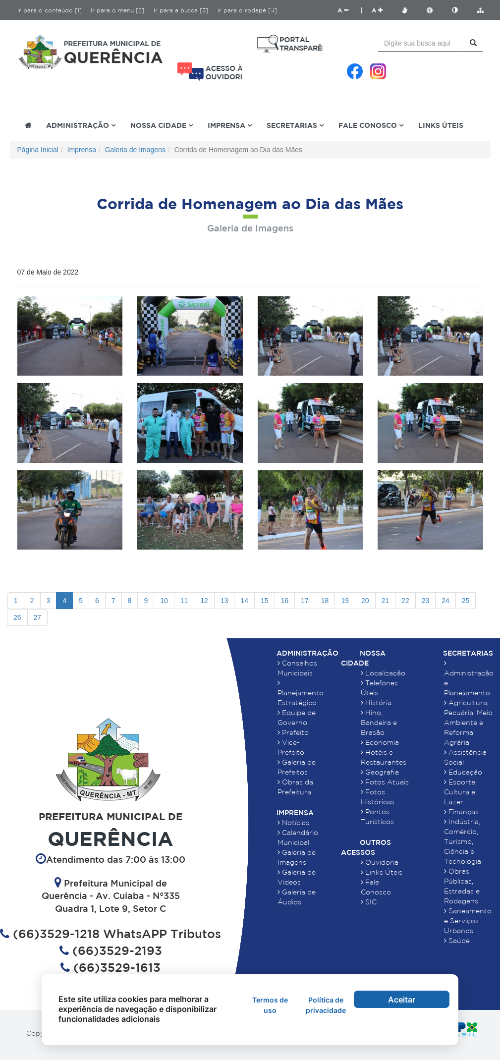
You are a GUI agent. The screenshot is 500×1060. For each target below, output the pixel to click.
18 (325, 601)
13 (224, 601)
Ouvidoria (379, 862)
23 (426, 601)
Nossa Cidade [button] (161, 125)
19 (345, 601)
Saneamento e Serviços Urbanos (468, 921)
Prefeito (293, 732)
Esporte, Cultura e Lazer (460, 792)
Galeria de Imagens (135, 150)
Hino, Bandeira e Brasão (379, 722)
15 (265, 601)
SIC (369, 902)
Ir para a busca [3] (181, 10)
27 (38, 617)
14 (244, 601)
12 (204, 601)
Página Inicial (37, 150)
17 (305, 601)
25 (466, 601)
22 (405, 601)
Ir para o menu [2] (117, 10)
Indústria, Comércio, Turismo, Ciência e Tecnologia (462, 841)
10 (164, 601)
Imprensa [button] (230, 125)
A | (349, 10)
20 (365, 601)
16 (285, 601)
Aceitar (401, 999)
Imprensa (81, 150)
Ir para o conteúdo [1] (49, 10)
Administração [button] (80, 125)
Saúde (457, 941)
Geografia (380, 772)
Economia (380, 742)
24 (445, 601)
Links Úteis (440, 125)
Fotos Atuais (385, 782)
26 (17, 617)
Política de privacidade (326, 1005)
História (376, 703)
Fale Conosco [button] (370, 125)
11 (184, 601)
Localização (383, 673)
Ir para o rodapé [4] (247, 10)
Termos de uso (270, 1005)
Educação (463, 772)
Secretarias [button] (295, 125)
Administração (307, 653)
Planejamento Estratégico (301, 693)
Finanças (461, 812)
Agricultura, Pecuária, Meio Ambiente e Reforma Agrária (468, 722)
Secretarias (468, 653)
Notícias (293, 823)
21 (385, 601)
